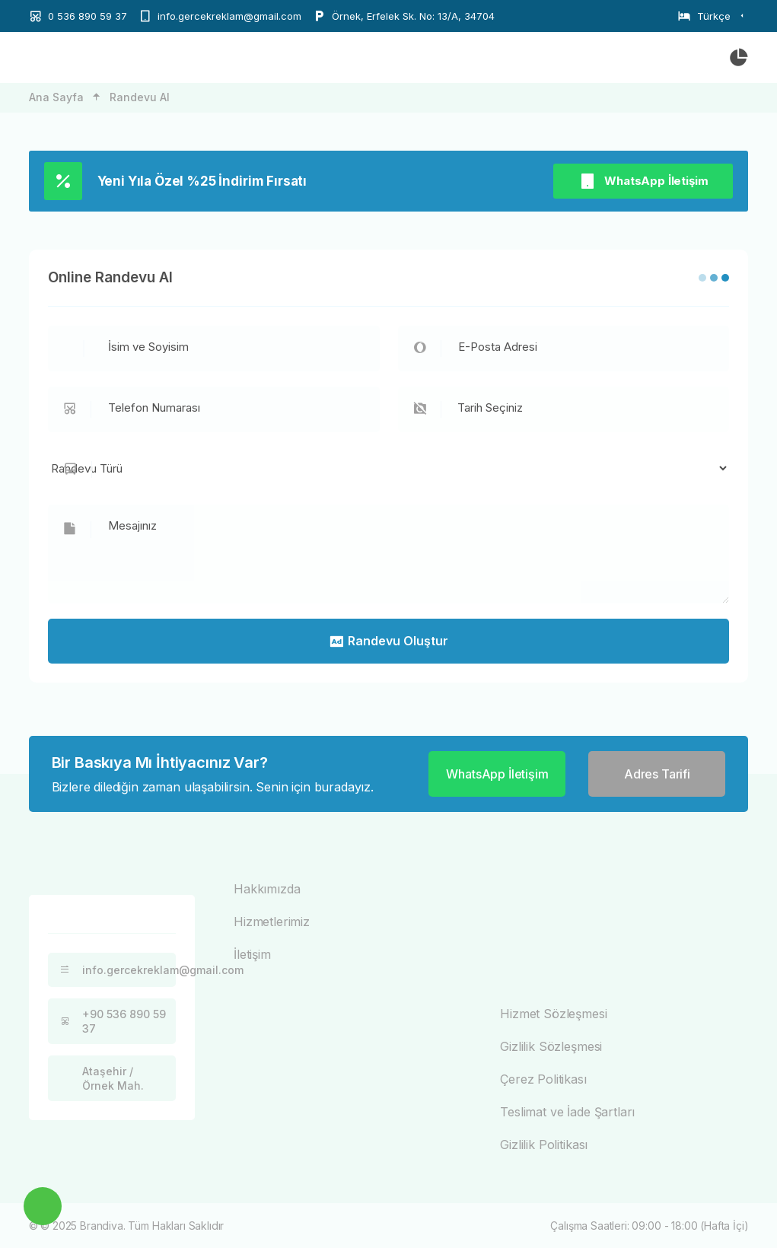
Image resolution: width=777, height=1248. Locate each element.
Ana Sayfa (56, 97)
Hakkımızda (267, 888)
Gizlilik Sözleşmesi (551, 1046)
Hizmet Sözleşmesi (553, 1013)
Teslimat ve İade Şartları (567, 1111)
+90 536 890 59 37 (111, 1021)
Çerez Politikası (543, 1079)
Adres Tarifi (657, 774)
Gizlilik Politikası (544, 1144)
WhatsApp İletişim (643, 181)
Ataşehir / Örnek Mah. (100, 1078)
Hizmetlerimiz (272, 921)
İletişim (252, 954)
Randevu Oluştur (388, 640)
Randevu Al (140, 97)
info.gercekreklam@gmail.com (116, 970)
